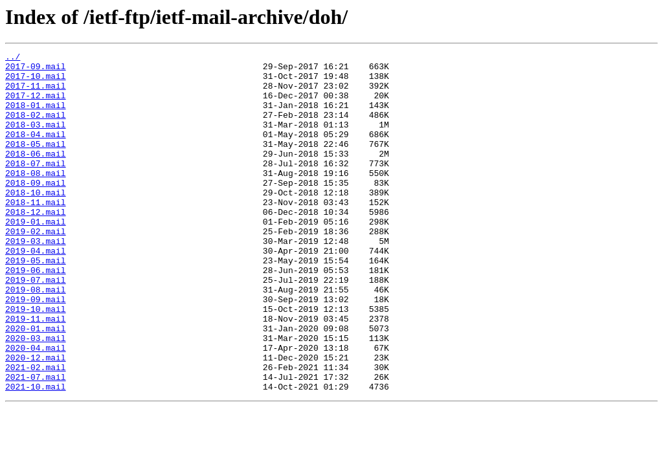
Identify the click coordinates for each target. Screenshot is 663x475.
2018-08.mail (35, 198)
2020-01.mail (35, 384)
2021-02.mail (35, 431)
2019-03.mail (35, 279)
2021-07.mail (35, 442)
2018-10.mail (35, 221)
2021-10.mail (35, 454)
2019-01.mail (35, 256)
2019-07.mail (35, 326)
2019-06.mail (35, 314)
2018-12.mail (35, 244)
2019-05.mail (35, 303)
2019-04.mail (35, 291)
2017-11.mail (35, 93)
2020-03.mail (35, 396)
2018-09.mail (35, 209)
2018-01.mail (35, 116)
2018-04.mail (35, 151)
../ (12, 58)
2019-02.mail (35, 268)
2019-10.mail (35, 361)
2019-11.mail (35, 373)
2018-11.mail (35, 233)
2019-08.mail (35, 338)
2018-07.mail (35, 186)
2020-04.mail (35, 408)
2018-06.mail (35, 175)
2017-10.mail (35, 81)
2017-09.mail (35, 70)
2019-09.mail (35, 349)
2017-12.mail (35, 105)
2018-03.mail (35, 140)
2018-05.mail (35, 163)
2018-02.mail (35, 128)
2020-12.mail (35, 419)
